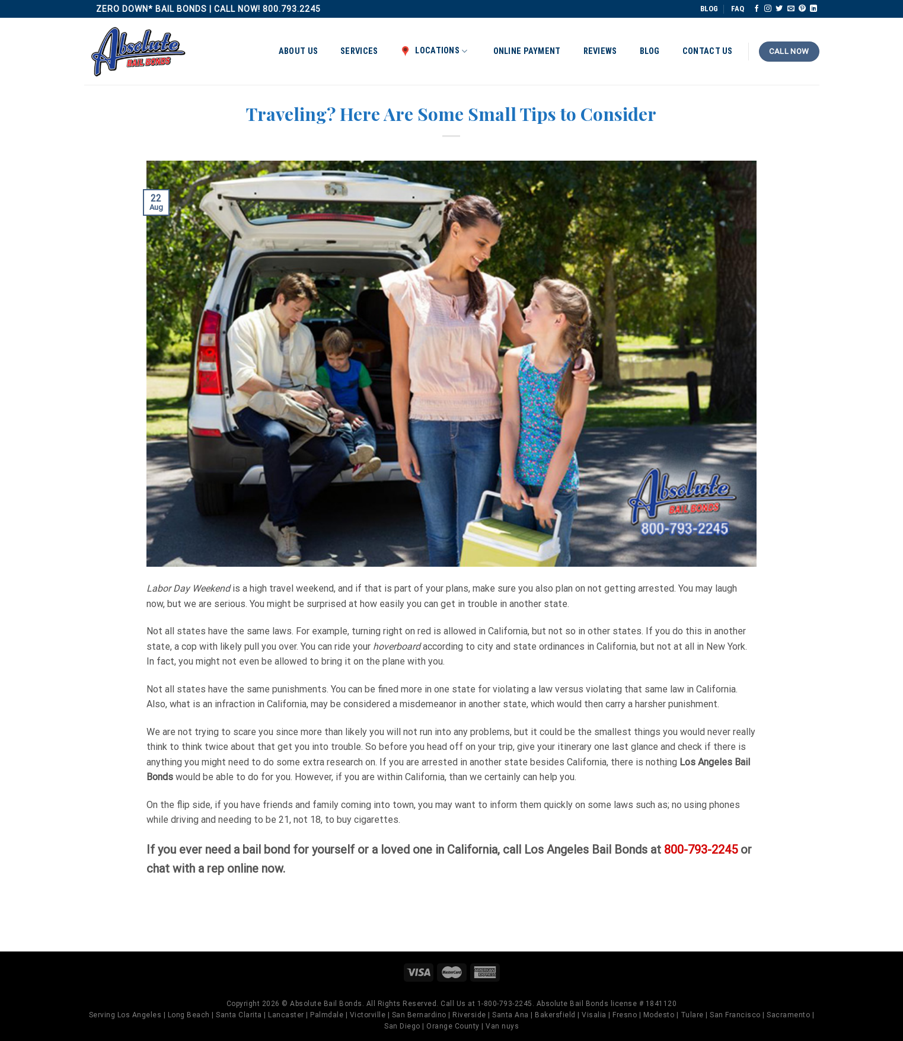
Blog (650, 51)
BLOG (709, 8)
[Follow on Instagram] (767, 9)
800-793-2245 (701, 849)
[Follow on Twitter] (779, 9)
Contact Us (707, 51)
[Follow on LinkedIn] (813, 9)
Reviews (600, 51)
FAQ (737, 8)
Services (359, 51)
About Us (298, 51)
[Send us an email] (790, 9)
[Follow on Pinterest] (802, 9)
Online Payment (527, 51)
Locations (433, 51)
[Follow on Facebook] (756, 9)
